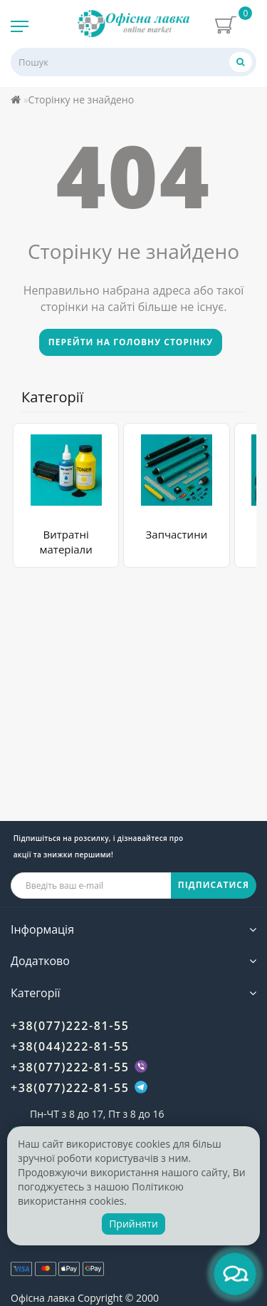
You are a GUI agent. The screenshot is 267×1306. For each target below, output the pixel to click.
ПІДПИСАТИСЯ (213, 885)
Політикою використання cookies (101, 1194)
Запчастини (177, 534)
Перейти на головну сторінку (130, 342)
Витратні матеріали (66, 541)
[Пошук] (240, 61)
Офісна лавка (43, 1298)
